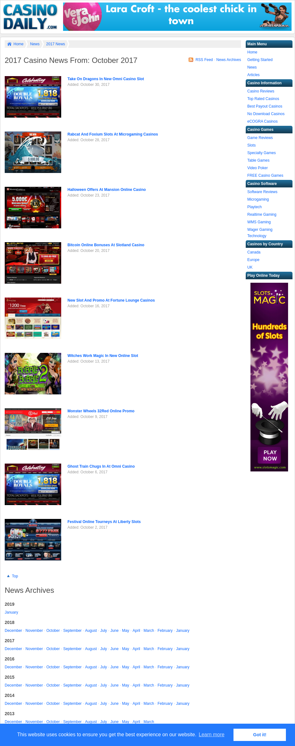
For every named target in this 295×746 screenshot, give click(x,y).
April (136, 630)
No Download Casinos (266, 114)
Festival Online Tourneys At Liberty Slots (104, 522)
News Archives (228, 60)
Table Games (258, 160)
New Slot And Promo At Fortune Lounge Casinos (111, 300)
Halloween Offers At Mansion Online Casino (106, 189)
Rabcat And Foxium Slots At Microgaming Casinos (112, 134)
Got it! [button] (259, 734)
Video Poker (257, 168)
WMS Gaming (259, 222)
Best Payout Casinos (264, 106)
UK (250, 267)
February (165, 630)
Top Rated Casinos (263, 99)
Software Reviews (262, 192)
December (13, 630)
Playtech (254, 207)
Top (15, 576)
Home (18, 44)
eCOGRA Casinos (262, 121)
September (72, 630)
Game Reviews (260, 138)
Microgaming (258, 199)
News (35, 44)
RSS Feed (204, 60)
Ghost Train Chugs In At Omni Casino (101, 466)
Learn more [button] (211, 734)
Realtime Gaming (261, 214)
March (149, 630)
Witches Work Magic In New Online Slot (102, 356)
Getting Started (260, 60)
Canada (253, 252)
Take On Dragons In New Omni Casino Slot (105, 79)
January (11, 612)
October (53, 630)
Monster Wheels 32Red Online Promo (100, 411)
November (34, 630)
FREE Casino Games (265, 175)
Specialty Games (261, 153)
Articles (253, 75)
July (103, 630)
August (91, 630)
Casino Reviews (260, 91)
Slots (251, 145)
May (125, 630)
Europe (253, 260)
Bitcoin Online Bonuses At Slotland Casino (105, 245)
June (114, 630)
